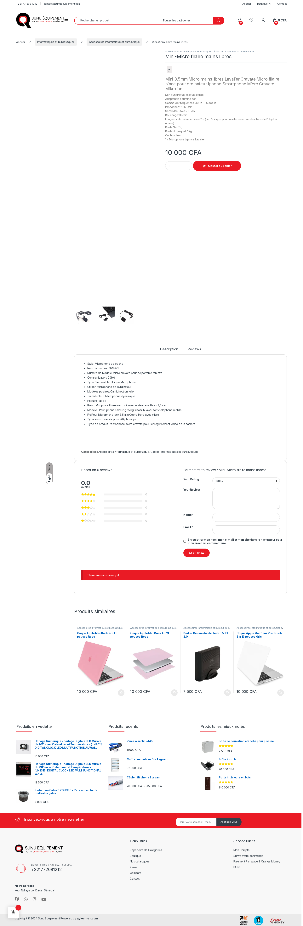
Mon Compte (241, 850)
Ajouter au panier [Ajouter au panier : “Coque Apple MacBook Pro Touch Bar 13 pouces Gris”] (280, 692)
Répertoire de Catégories (146, 850)
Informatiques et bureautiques (56, 41)
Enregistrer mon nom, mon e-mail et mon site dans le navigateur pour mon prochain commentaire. (235, 541)
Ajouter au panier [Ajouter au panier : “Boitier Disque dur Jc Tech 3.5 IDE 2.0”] (227, 692)
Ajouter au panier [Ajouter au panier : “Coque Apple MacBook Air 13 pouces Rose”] (174, 692)
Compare (135, 872)
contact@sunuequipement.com (62, 3)
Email (188, 527)
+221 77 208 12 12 (26, 3)
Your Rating (191, 479)
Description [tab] (169, 349)
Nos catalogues (139, 861)
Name (188, 514)
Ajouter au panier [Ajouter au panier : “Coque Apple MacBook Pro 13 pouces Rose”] (121, 692)
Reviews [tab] (194, 349)
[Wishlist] (251, 20)
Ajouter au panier (220, 165)
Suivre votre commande (248, 855)
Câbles (216, 51)
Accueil (246, 3)
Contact (282, 3)
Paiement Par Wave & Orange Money (256, 861)
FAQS (236, 867)
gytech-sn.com (87, 918)
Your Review (191, 489)
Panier (134, 867)
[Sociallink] (17, 899)
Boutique (262, 3)
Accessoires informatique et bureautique (114, 41)
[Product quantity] (178, 165)
